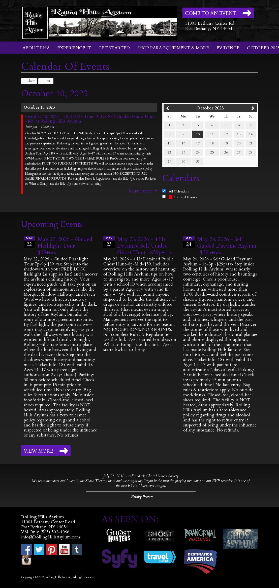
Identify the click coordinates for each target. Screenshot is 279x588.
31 (198, 161)
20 (238, 143)
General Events (183, 197)
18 (212, 143)
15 (169, 143)
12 (226, 134)
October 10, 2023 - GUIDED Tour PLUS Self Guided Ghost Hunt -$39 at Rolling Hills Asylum (90, 119)
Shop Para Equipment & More (173, 48)
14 (251, 134)
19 (226, 143)
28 (251, 152)
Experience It (74, 48)
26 (226, 152)
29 (169, 161)
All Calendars (179, 191)
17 (198, 143)
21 (251, 143)
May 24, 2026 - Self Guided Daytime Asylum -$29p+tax (226, 246)
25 (212, 152)
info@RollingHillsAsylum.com (50, 537)
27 (238, 152)
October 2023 (210, 108)
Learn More (141, 191)
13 (238, 134)
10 (198, 134)
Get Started (114, 48)
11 (212, 134)
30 (183, 161)
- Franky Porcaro (140, 496)
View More (38, 451)
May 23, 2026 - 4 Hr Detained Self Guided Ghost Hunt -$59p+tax (144, 246)
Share (29, 81)
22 (169, 152)
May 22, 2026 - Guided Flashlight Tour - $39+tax (65, 246)
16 (183, 143)
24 (198, 152)
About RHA (36, 48)
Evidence (227, 48)
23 (183, 152)
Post (45, 81)
